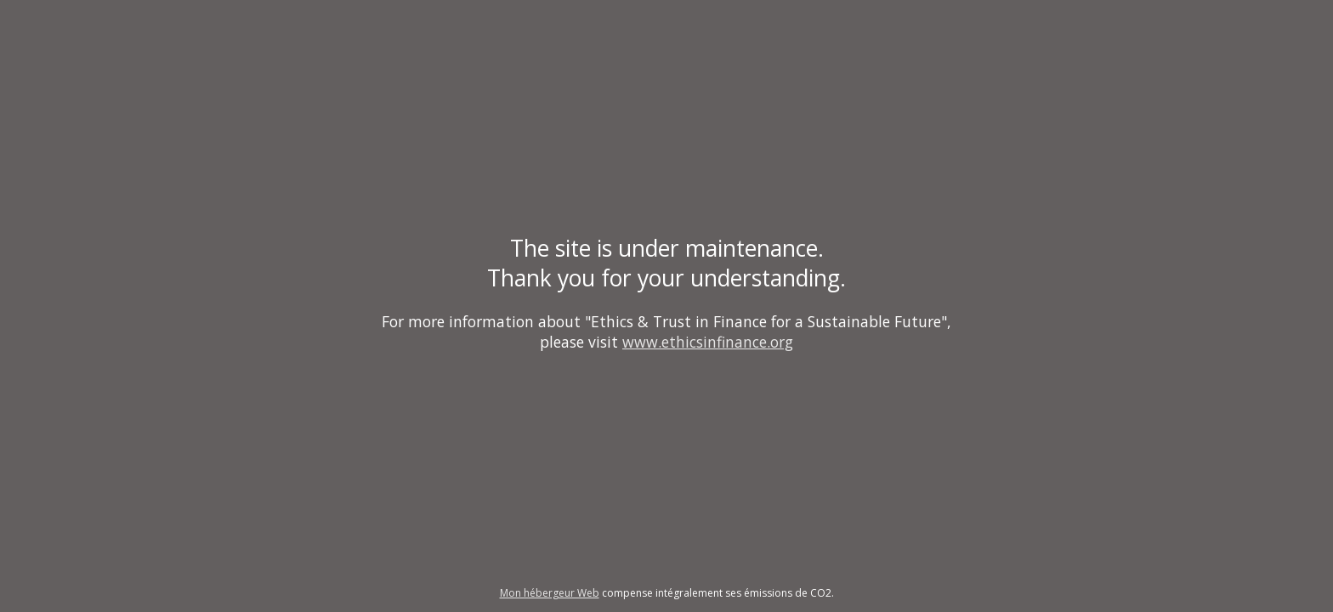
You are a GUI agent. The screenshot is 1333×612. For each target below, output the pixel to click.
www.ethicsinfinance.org (707, 342)
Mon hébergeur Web (549, 593)
